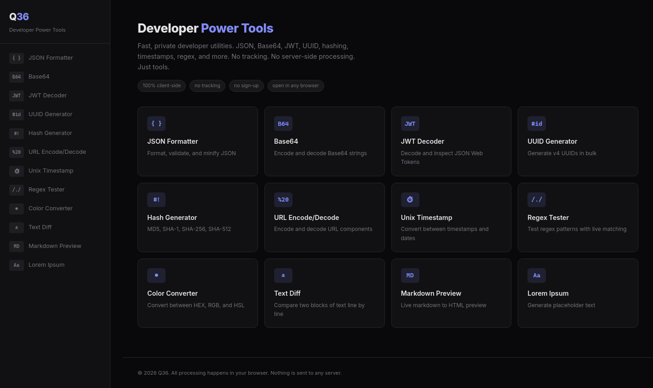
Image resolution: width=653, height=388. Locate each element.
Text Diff (30, 227)
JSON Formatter (41, 58)
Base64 (29, 77)
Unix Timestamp (41, 171)
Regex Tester (37, 190)
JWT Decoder (38, 95)
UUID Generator (41, 114)
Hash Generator (40, 133)
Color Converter (41, 208)
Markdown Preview (45, 246)
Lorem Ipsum (36, 265)
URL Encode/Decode (47, 152)
